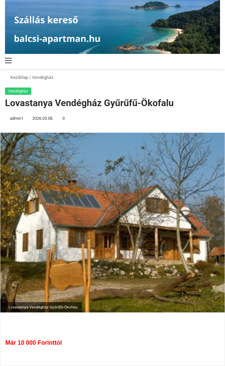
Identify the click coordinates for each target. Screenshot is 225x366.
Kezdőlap (16, 77)
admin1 (16, 118)
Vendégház (42, 77)
